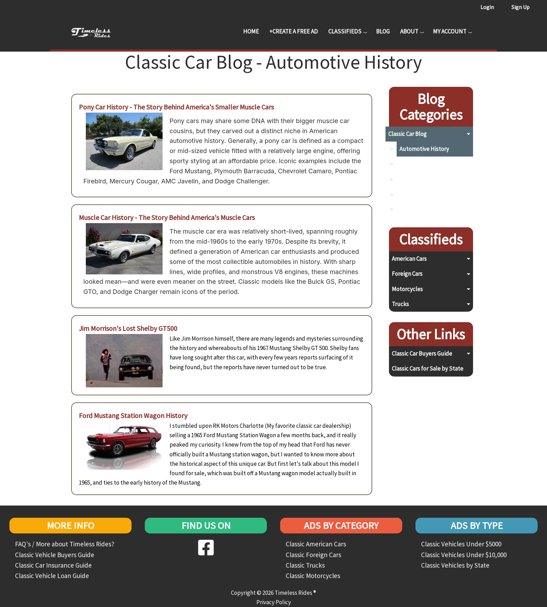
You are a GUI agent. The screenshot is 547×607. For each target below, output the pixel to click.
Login (487, 6)
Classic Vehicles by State (455, 565)
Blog (383, 31)
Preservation (415, 179)
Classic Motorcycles (313, 575)
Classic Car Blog (407, 134)
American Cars (409, 259)
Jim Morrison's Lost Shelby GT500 (128, 328)
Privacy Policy (273, 602)
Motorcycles (407, 289)
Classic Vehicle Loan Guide (52, 575)
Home (251, 31)
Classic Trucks (305, 565)
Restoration (414, 194)
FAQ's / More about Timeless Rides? (64, 544)
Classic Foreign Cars (313, 555)
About (409, 31)
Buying (408, 164)
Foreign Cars (407, 274)
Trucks (400, 304)
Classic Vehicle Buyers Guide (54, 555)
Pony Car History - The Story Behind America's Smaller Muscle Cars (176, 107)
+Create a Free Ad (293, 31)
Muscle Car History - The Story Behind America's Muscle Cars (167, 217)
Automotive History (424, 149)
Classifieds (344, 31)
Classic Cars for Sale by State (427, 368)
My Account (449, 31)
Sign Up (520, 6)
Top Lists (410, 209)
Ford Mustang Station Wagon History (133, 415)
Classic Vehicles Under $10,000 (464, 555)
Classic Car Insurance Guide (53, 565)
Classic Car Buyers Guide (422, 353)
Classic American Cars (316, 544)
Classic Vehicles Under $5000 (461, 544)
